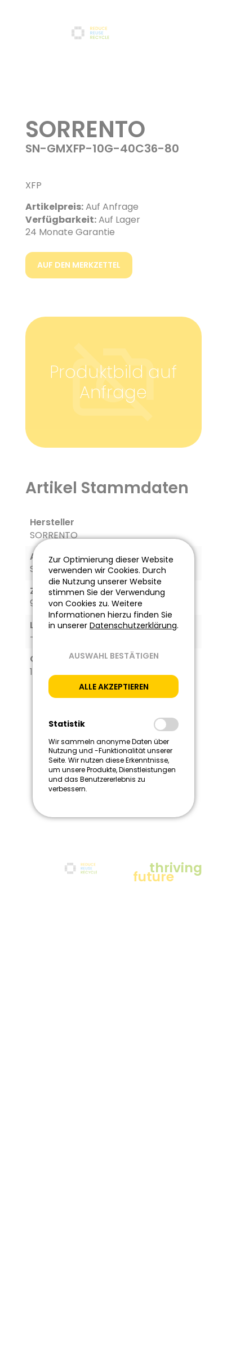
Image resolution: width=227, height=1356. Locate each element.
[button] (113, 656)
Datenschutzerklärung (133, 625)
